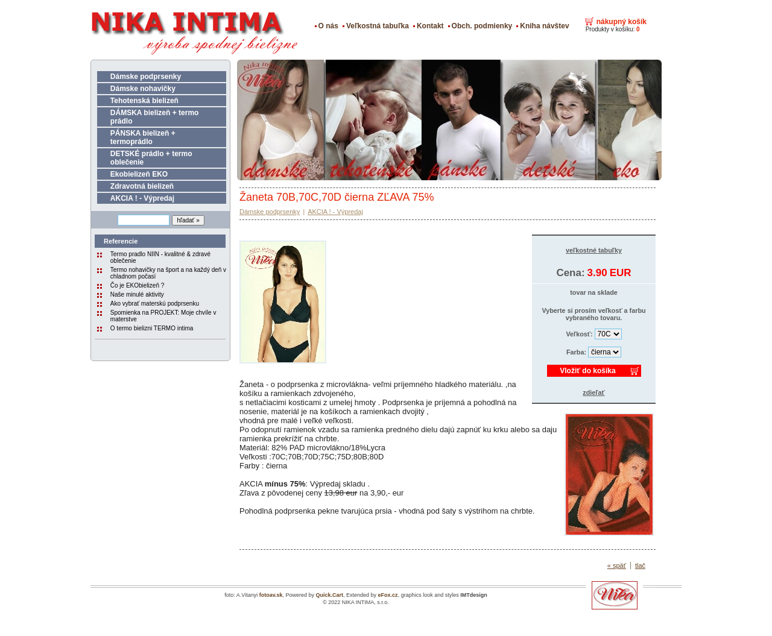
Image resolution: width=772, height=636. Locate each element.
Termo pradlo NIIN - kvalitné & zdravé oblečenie (160, 257)
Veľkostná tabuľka (377, 26)
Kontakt (430, 26)
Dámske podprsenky (145, 76)
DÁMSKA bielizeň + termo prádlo (154, 117)
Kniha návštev (544, 26)
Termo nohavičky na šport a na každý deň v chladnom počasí (168, 273)
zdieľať (593, 392)
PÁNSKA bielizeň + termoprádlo (143, 137)
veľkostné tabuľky (594, 250)
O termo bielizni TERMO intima (152, 328)
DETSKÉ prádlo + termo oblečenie (151, 158)
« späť (616, 565)
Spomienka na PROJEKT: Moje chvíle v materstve (163, 316)
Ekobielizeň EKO (139, 174)
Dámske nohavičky (143, 88)
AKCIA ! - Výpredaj (142, 198)
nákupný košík (621, 21)
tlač (640, 565)
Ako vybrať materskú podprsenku (154, 303)
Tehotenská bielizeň (144, 100)
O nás (328, 26)
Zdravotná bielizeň (142, 186)
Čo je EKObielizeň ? (137, 285)
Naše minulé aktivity (137, 294)
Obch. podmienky (482, 26)
